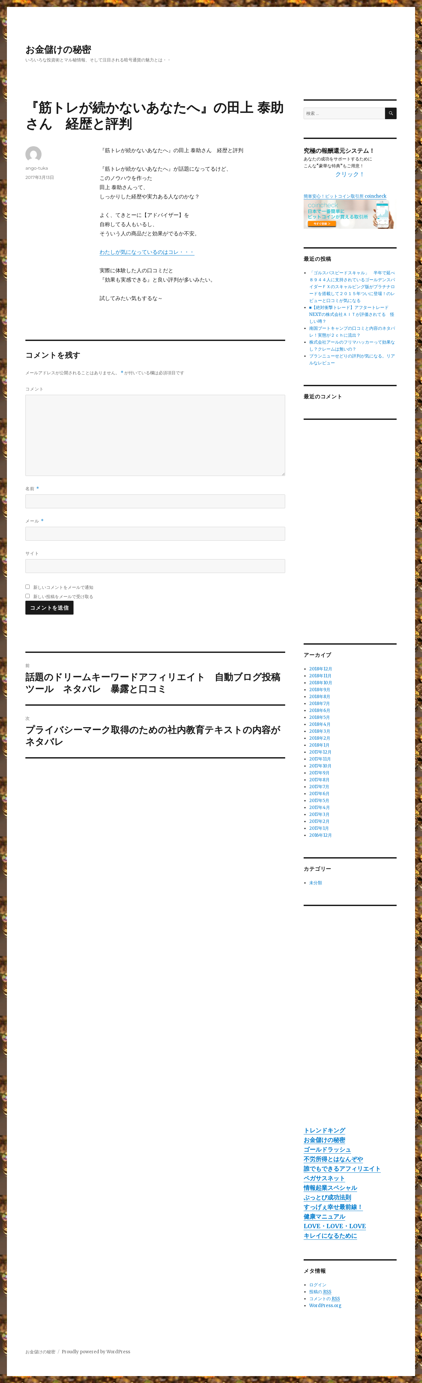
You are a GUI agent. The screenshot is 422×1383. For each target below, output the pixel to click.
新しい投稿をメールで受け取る (63, 596)
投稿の (320, 1292)
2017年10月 (320, 766)
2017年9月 (319, 773)
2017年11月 (320, 759)
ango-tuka (36, 168)
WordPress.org (325, 1305)
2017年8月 (319, 780)
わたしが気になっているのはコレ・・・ (147, 252)
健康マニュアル (324, 1216)
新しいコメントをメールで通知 (63, 587)
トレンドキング (324, 1130)
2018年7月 (319, 703)
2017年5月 (319, 800)
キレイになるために (330, 1235)
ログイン (317, 1285)
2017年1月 (319, 828)
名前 (32, 488)
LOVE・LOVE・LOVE (335, 1226)
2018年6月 (319, 710)
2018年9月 (319, 689)
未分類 (315, 883)
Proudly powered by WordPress (96, 1352)
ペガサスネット (324, 1178)
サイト (32, 553)
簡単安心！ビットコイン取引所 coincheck (345, 196)
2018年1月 (319, 745)
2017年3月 (319, 814)
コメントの (324, 1299)
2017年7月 (319, 787)
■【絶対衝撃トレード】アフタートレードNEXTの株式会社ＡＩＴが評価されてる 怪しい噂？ (351, 314)
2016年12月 (320, 835)
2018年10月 (320, 683)
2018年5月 (319, 717)
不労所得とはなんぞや (333, 1159)
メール (34, 521)
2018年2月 (319, 738)
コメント (34, 388)
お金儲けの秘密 (58, 49)
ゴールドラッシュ (327, 1149)
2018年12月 (320, 669)
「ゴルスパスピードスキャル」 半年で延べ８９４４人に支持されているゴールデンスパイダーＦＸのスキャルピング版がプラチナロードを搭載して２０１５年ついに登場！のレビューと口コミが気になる (352, 286)
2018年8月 (319, 696)
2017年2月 (319, 821)
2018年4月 (320, 724)
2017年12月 (320, 752)
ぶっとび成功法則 (327, 1197)
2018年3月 (319, 731)
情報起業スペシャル (330, 1188)
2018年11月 (320, 676)
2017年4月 (319, 807)
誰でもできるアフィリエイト (342, 1168)
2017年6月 (319, 793)
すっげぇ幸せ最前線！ (333, 1207)
